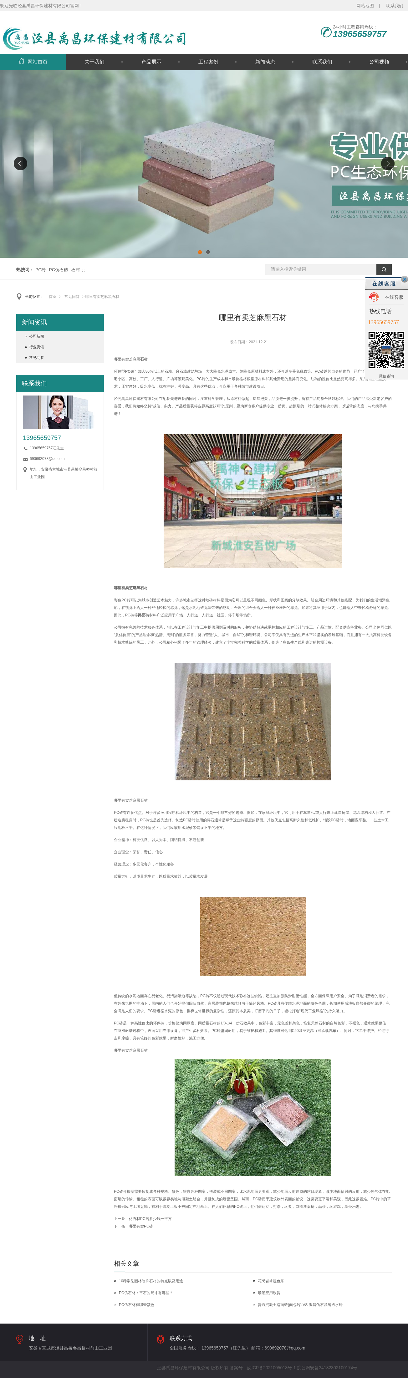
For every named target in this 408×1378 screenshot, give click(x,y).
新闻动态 (265, 61)
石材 (75, 269)
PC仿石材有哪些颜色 (136, 1305)
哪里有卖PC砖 (141, 1226)
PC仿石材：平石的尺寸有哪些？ (146, 1293)
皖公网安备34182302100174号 (327, 1367)
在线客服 (394, 297)
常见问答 (71, 296)
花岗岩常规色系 (271, 1281)
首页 (52, 296)
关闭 (404, 279)
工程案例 (208, 61)
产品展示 (151, 61)
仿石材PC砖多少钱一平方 (150, 1219)
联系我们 (394, 5)
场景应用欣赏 (269, 1293)
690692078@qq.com (47, 459)
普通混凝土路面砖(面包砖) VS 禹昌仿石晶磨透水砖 (300, 1305)
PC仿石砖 (58, 269)
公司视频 (379, 61)
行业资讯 (36, 347)
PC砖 (40, 269)
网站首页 (33, 61)
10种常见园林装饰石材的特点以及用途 (151, 1281)
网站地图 (365, 5)
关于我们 (94, 61)
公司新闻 (36, 336)
